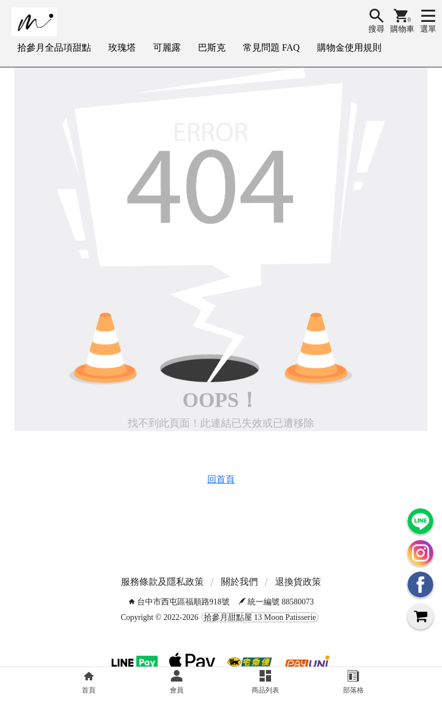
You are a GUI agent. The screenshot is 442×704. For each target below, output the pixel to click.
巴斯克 (212, 47)
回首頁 (221, 479)
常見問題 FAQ (271, 47)
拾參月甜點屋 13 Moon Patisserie (260, 617)
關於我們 (239, 582)
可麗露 (167, 47)
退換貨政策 (298, 582)
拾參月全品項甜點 (54, 47)
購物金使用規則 (349, 47)
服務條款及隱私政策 (162, 582)
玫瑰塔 (122, 47)
